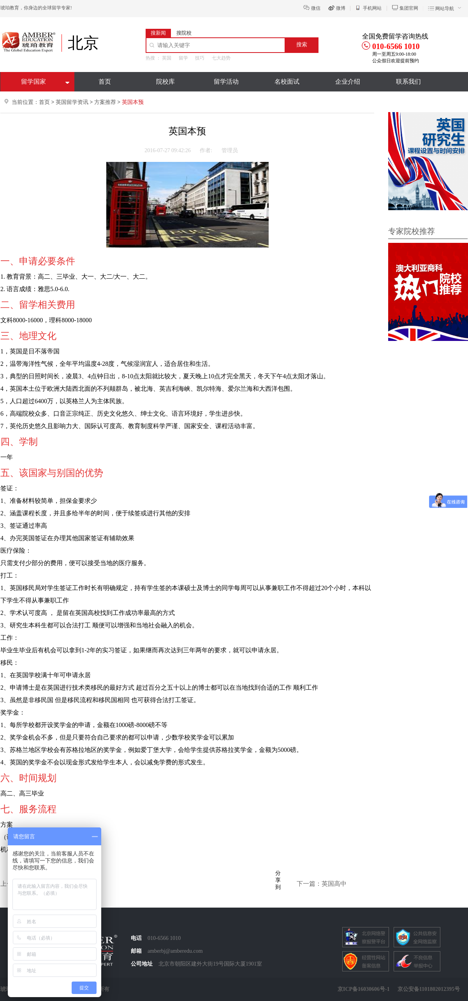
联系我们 (408, 81)
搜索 (301, 44)
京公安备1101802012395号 (429, 989)
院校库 (165, 81)
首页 (105, 81)
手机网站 (372, 8)
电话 (136, 938)
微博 (340, 8)
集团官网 (408, 8)
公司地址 (142, 964)
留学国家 (33, 81)
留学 (183, 58)
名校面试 (286, 81)
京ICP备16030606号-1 (364, 989)
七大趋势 (221, 58)
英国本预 (133, 102)
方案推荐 (106, 102)
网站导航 (444, 8)
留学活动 (226, 81)
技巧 (199, 58)
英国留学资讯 (72, 102)
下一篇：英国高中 (322, 883)
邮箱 (136, 951)
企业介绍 (347, 81)
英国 (166, 58)
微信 (315, 8)
